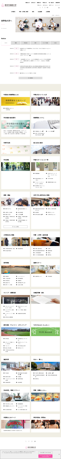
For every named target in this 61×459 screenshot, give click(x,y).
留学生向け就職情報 (9, 317)
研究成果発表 (20, 248)
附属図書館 (37, 173)
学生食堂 (7, 373)
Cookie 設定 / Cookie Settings (45, 452)
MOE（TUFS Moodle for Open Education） (39, 134)
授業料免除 (50, 250)
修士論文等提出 (8, 250)
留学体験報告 (20, 278)
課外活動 (7, 338)
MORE (31, 78)
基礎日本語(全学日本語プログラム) (40, 209)
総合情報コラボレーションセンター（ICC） (39, 186)
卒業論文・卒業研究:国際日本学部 (10, 221)
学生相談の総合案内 (9, 118)
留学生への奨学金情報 (52, 208)
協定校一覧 (7, 282)
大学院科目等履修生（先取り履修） (22, 221)
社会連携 (40, 11)
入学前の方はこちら (51, 214)
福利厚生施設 (20, 378)
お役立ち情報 (20, 284)
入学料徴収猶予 (38, 252)
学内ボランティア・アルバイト (22, 343)
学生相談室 (50, 276)
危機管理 (19, 280)
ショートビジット (21, 276)
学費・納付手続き (38, 248)
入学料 (49, 248)
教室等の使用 (7, 376)
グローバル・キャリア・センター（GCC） (10, 307)
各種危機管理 (20, 403)
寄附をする (39, 5)
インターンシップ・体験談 (10, 314)
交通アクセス (51, 5)
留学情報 (6, 263)
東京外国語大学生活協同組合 (22, 373)
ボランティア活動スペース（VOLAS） (10, 343)
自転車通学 (20, 382)
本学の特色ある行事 (21, 345)
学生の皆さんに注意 (9, 403)
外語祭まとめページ (10, 417)
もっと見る (16, 226)
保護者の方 (39, 2)
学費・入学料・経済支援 (40, 235)
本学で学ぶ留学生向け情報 (41, 195)
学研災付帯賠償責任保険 (52, 375)
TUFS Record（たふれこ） (41, 325)
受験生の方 (27, 2)
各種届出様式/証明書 (22, 313)
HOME (53, 15)
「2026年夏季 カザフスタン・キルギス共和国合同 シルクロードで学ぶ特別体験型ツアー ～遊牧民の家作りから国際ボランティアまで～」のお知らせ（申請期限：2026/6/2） (35, 61)
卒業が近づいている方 (40, 95)
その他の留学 (7, 278)
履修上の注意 (7, 214)
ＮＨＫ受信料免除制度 (39, 254)
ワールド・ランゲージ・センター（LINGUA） (39, 183)
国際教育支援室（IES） (52, 182)
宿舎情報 (37, 212)
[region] (30, 454)
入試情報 (48, 11)
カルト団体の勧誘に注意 (22, 409)
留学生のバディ (21, 348)
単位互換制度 (20, 212)
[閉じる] (59, 454)
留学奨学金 (7, 280)
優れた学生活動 (8, 348)
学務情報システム (38, 131)
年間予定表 (7, 143)
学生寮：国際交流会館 (39, 373)
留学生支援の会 (38, 214)
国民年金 (49, 254)
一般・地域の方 (51, 2)
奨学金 (49, 252)
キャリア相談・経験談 (22, 309)
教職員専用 (58, 2)
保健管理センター (38, 276)
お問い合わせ (45, 5)
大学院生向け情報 (9, 235)
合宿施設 (19, 376)
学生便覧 (6, 160)
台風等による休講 (8, 212)
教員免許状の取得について (22, 209)
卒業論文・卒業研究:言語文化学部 (10, 217)
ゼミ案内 (19, 214)
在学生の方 (33, 2)
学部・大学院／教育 (23, 11)
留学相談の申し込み (21, 282)
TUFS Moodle (50, 178)
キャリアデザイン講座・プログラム (10, 310)
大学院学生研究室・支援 (10, 248)
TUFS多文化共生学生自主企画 (9, 350)
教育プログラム (8, 208)
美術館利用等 (7, 382)
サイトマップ (57, 5)
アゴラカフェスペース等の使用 (10, 379)
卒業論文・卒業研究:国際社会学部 (22, 217)
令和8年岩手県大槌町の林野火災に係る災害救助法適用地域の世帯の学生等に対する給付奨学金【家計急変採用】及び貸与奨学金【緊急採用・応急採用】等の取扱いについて (35, 68)
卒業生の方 (45, 2)
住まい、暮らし (38, 359)
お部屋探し (50, 373)
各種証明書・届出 (38, 293)
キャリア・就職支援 (10, 293)
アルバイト (7, 345)
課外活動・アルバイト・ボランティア (15, 325)
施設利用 (6, 359)
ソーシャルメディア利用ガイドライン (22, 406)
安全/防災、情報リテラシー (12, 390)
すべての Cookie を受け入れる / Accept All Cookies (45, 456)
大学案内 (13, 11)
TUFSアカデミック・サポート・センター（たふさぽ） (52, 175)
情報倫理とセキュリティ (10, 406)
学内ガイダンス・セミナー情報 (22, 307)
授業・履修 (7, 195)
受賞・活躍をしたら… (40, 390)
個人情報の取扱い (8, 409)
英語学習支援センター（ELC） (39, 179)
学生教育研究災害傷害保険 (39, 376)
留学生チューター (51, 212)
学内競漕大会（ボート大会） (22, 339)
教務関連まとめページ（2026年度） (9, 109)
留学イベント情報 (8, 284)
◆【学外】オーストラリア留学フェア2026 (28, 73)
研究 (33, 11)
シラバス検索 (50, 131)
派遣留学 (7, 276)
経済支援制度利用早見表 (39, 250)
